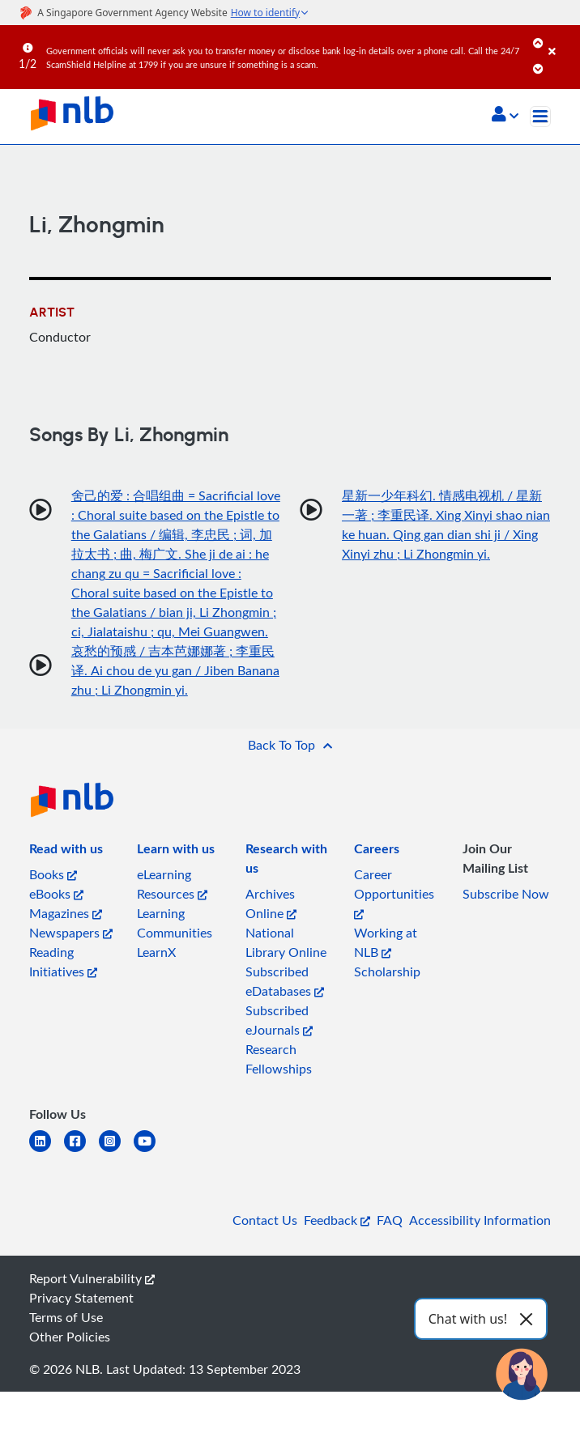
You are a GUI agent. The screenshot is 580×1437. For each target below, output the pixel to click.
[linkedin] (46, 1150)
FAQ (390, 1220)
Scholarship (387, 971)
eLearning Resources (172, 884)
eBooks (56, 894)
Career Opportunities (394, 892)
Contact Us (264, 1220)
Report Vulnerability (92, 1278)
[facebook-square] (81, 1150)
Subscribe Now (506, 894)
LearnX (156, 952)
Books (53, 874)
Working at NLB (385, 942)
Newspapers (71, 933)
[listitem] (66, 852)
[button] (505, 115)
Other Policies (69, 1337)
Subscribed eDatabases (284, 981)
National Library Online (285, 942)
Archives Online (270, 903)
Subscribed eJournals (279, 1020)
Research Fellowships (278, 1059)
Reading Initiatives (63, 961)
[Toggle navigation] (540, 116)
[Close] (561, 39)
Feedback (337, 1220)
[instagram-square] (116, 1150)
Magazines (65, 913)
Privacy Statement (81, 1298)
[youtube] (151, 1150)
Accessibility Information (480, 1220)
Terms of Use (66, 1317)
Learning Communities (174, 923)
